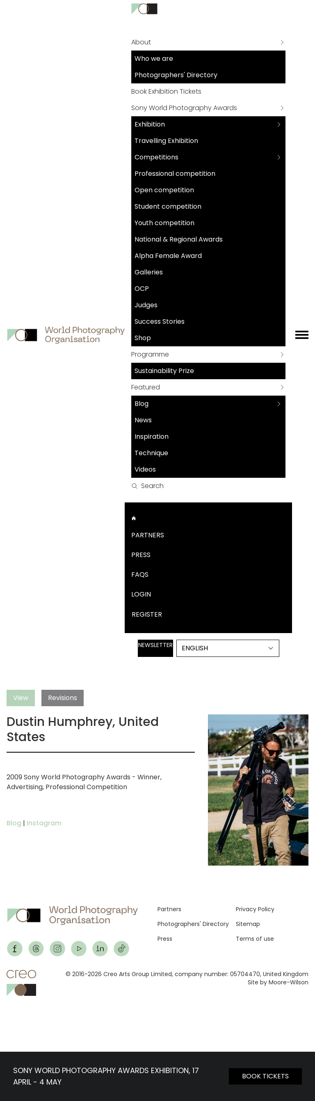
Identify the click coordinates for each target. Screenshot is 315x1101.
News (143, 420)
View (20, 698)
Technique (151, 453)
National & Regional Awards (179, 239)
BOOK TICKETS (265, 1076)
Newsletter (155, 645)
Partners (147, 535)
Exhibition (150, 124)
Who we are (154, 58)
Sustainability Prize (164, 370)
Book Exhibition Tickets (166, 91)
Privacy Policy (255, 909)
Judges (146, 305)
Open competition (164, 190)
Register (147, 614)
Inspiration (152, 436)
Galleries (149, 272)
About (141, 42)
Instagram (44, 823)
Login (141, 594)
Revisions (62, 698)
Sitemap (248, 924)
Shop (143, 338)
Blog (141, 403)
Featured (145, 387)
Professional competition (175, 173)
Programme (150, 354)
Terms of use (255, 939)
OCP (142, 288)
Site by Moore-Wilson (278, 982)
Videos (145, 469)
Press (141, 555)
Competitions (156, 157)
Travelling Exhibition (166, 140)
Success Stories (160, 321)
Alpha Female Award (168, 255)
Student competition (168, 206)
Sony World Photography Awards (184, 108)
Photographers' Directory (176, 75)
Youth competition (164, 223)
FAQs (139, 574)
